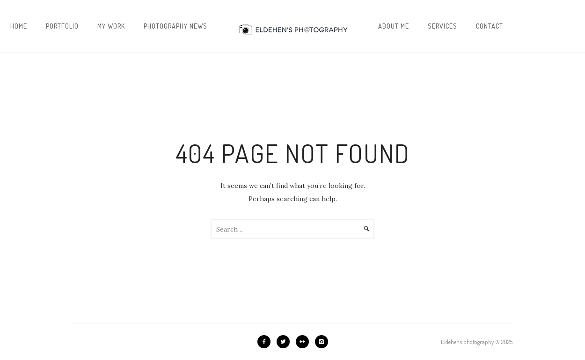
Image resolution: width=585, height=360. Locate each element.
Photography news (175, 26)
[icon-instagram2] (321, 341)
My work (111, 26)
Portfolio (62, 26)
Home (18, 26)
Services (442, 26)
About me (393, 26)
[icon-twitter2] (285, 341)
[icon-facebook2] (266, 341)
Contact (489, 26)
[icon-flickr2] (305, 341)
